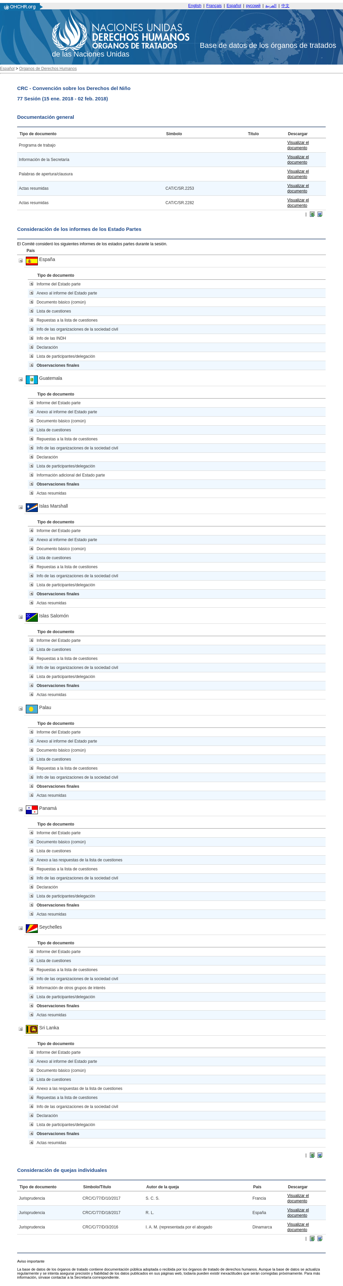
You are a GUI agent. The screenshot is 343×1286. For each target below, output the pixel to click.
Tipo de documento (37, 134)
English (194, 5)
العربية (270, 5)
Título (253, 134)
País (30, 250)
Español (234, 5)
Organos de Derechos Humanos (48, 68)
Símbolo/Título (97, 1187)
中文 (285, 5)
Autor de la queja (162, 1187)
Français (214, 5)
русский (253, 5)
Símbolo (174, 134)
